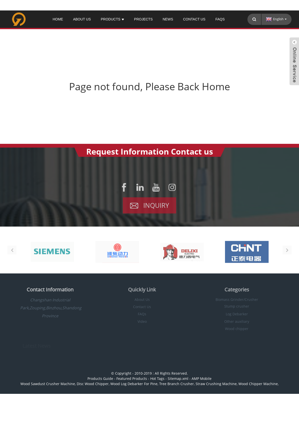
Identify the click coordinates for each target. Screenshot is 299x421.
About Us (82, 19)
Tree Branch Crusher (176, 383)
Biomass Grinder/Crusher (231, 299)
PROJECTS (143, 19)
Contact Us (194, 19)
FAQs (219, 19)
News (168, 19)
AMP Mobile (202, 378)
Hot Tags (157, 378)
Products (112, 19)
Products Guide (100, 378)
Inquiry (156, 207)
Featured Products (131, 378)
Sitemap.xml (178, 378)
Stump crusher (230, 306)
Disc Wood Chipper (93, 383)
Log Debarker (231, 314)
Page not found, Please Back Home (149, 86)
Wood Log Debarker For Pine (133, 383)
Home (58, 19)
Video (136, 321)
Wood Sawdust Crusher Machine (47, 383)
